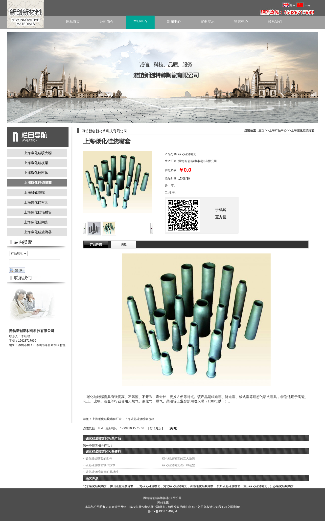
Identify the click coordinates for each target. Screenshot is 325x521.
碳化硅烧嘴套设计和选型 (178, 465)
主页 (261, 130)
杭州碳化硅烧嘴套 (228, 486)
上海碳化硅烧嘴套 (303, 130)
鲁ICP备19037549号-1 (162, 511)
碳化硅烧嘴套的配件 (99, 458)
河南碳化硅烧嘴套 (202, 486)
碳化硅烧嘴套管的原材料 (102, 472)
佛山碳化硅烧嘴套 (122, 486)
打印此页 (156, 428)
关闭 (173, 428)
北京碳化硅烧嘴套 (95, 486)
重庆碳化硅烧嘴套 (255, 486)
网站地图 (163, 502)
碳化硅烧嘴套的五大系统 (178, 458)
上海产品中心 (278, 130)
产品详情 (96, 244)
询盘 (124, 244)
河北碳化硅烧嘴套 (175, 486)
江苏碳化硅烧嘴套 (282, 486)
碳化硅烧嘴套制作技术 (100, 465)
